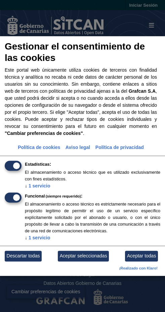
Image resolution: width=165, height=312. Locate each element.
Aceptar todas (141, 256)
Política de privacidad (119, 147)
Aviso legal (78, 147)
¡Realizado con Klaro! (138, 268)
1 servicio (37, 185)
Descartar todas (23, 256)
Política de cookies (39, 147)
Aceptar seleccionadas (83, 256)
